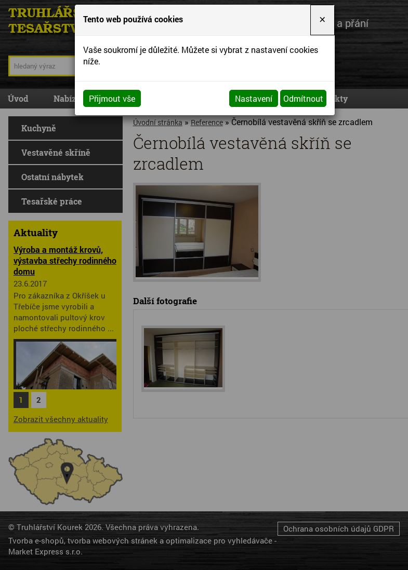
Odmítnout (303, 98)
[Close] (322, 20)
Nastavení (253, 98)
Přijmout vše (112, 98)
